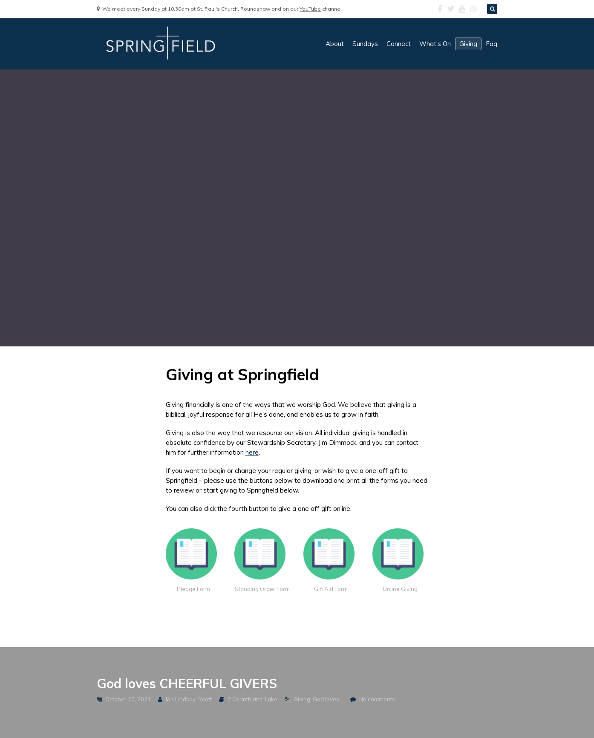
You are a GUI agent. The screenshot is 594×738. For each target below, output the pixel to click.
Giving (302, 699)
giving (468, 44)
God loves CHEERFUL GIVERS (187, 683)
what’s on (435, 44)
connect (398, 44)
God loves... (328, 699)
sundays (365, 44)
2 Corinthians (245, 699)
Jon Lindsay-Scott (188, 699)
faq (491, 44)
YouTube (310, 9)
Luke (271, 699)
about (335, 44)
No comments (377, 699)
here (252, 452)
